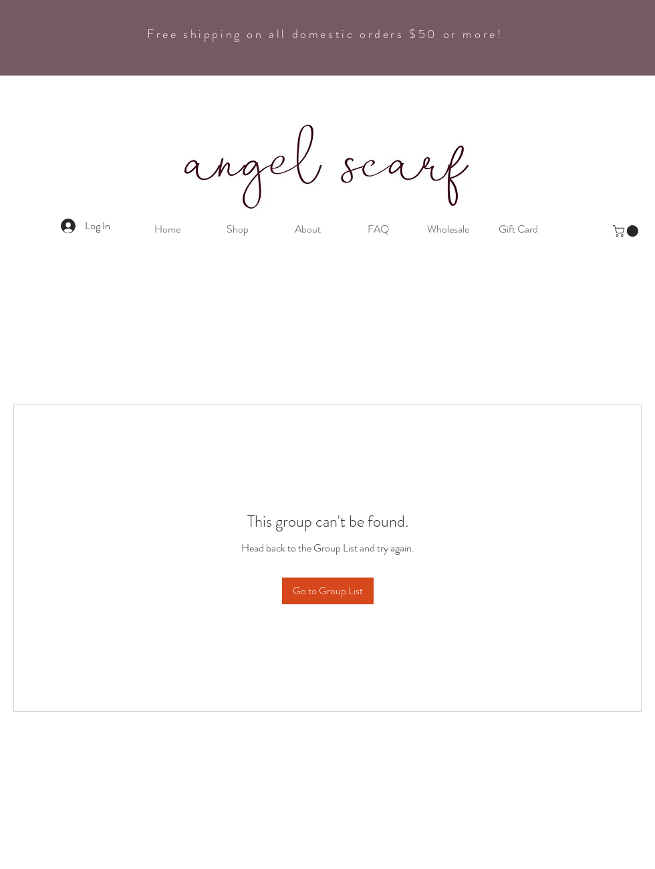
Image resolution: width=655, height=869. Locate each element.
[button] (627, 231)
